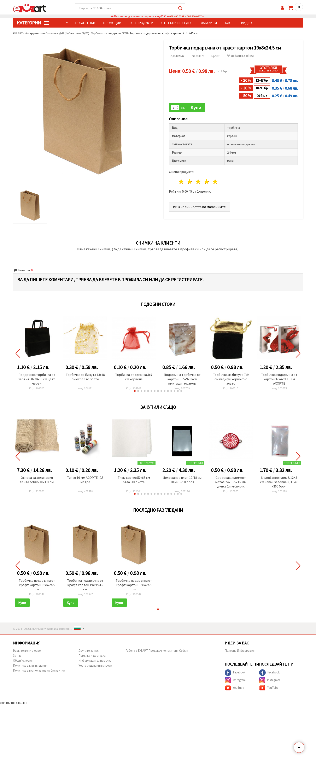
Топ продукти (141, 23)
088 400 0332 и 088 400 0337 (185, 16)
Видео (246, 23)
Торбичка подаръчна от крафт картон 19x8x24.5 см (36, 587)
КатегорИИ (33, 23)
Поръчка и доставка (92, 658)
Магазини (208, 23)
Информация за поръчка (94, 663)
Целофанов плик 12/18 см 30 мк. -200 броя (182, 480)
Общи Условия (23, 663)
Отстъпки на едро (177, 23)
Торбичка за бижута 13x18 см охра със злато (85, 377)
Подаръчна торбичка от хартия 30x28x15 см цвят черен (37, 379)
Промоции (112, 23)
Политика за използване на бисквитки (39, 673)
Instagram (235, 683)
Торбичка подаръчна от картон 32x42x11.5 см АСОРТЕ (279, 379)
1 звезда (181, 182)
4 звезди (207, 182)
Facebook (235, 675)
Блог (229, 23)
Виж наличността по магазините (199, 207)
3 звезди (198, 182)
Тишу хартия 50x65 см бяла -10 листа (134, 480)
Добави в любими (240, 56)
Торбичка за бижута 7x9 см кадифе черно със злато (230, 379)
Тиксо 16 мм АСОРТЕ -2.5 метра (85, 480)
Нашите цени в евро (27, 653)
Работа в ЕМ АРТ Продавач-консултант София (156, 653)
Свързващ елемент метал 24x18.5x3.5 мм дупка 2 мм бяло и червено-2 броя (231, 483)
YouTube (234, 690)
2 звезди (190, 182)
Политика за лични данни (30, 668)
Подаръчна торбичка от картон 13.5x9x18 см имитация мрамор (182, 379)
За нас (17, 658)
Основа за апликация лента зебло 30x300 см (36, 480)
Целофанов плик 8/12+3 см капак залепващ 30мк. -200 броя (279, 483)
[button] (135, 392)
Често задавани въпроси (95, 668)
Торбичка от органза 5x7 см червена (134, 377)
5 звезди (215, 182)
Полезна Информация (239, 653)
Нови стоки (85, 23)
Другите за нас (88, 653)
